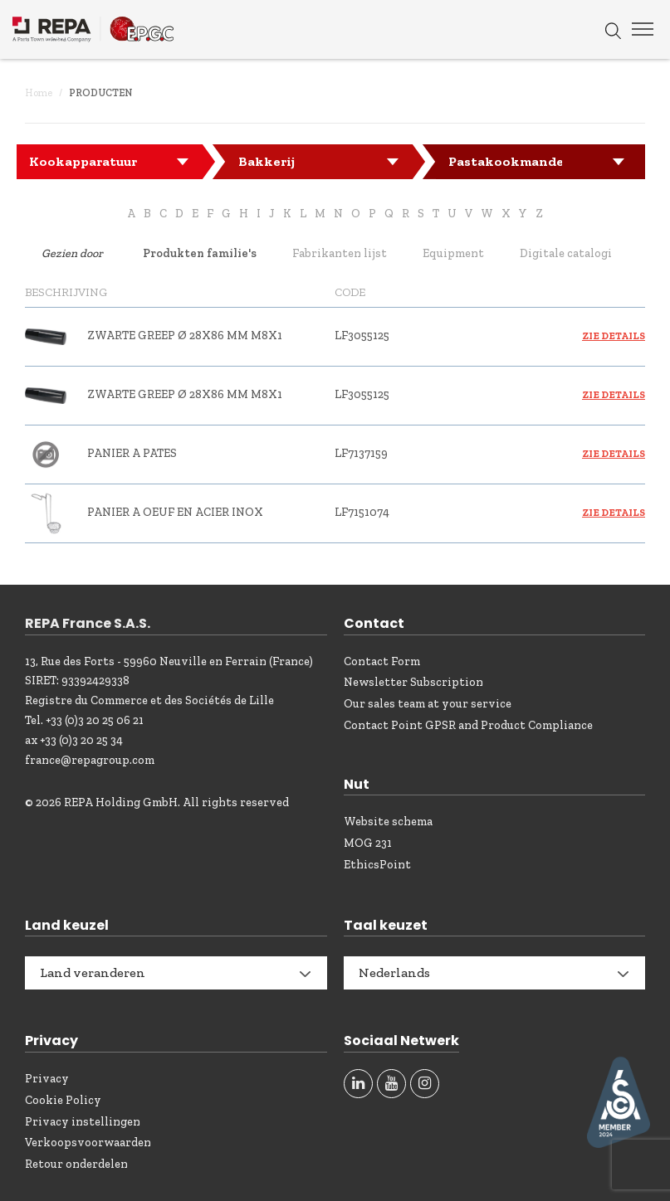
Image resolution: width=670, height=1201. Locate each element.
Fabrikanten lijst (339, 253)
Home (38, 93)
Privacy (47, 1079)
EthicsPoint (377, 865)
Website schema (388, 821)
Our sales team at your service (427, 704)
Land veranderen (92, 972)
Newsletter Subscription (413, 682)
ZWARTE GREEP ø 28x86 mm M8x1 (184, 335)
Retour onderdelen (76, 1164)
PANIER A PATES (132, 453)
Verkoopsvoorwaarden (88, 1142)
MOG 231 (368, 843)
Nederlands (394, 972)
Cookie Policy (63, 1100)
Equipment (453, 253)
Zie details (613, 336)
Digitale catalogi (566, 253)
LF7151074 (362, 512)
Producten (101, 93)
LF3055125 (362, 335)
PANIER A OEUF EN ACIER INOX (175, 512)
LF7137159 (361, 453)
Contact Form (382, 661)
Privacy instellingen (82, 1122)
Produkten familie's (200, 253)
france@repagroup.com (89, 760)
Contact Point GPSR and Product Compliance (468, 725)
